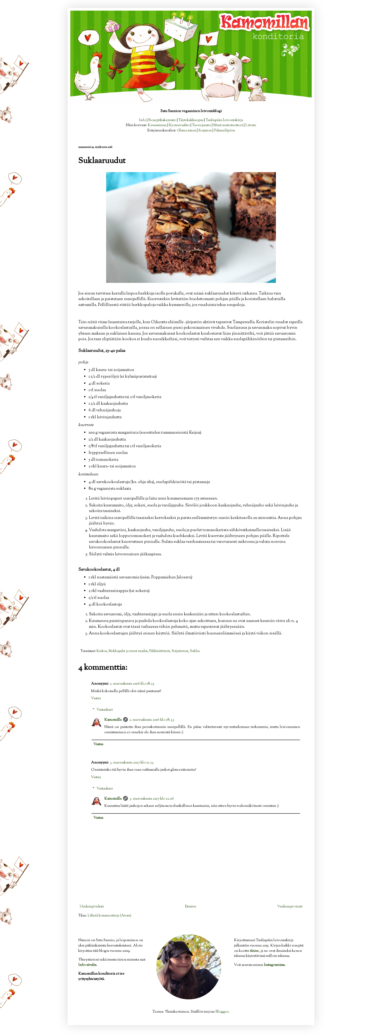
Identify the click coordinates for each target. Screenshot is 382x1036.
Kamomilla (112, 720)
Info (142, 120)
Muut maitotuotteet (228, 125)
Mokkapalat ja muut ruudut (127, 651)
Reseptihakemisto (162, 120)
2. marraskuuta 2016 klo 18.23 (132, 684)
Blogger (222, 1011)
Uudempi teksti (92, 906)
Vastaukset (105, 710)
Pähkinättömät (159, 651)
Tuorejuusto (201, 125)
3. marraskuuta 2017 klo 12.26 (151, 798)
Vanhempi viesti (289, 906)
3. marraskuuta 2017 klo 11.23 (132, 762)
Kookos (102, 651)
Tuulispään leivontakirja (224, 120)
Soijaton (205, 130)
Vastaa (96, 698)
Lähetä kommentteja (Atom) (109, 915)
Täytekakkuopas (191, 120)
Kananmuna (157, 125)
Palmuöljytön (224, 130)
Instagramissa (274, 965)
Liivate (250, 125)
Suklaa (195, 651)
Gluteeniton (186, 130)
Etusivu (190, 906)
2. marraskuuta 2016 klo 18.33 (151, 720)
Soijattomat (180, 651)
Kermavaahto (179, 125)
